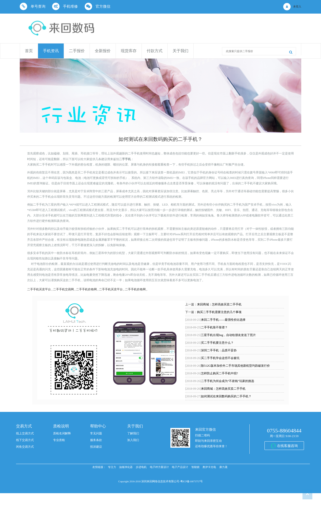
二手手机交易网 (63, 289)
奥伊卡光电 (209, 467)
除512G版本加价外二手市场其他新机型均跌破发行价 (227, 365)
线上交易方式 (25, 433)
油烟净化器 (126, 467)
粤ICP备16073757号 (191, 481)
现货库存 (129, 51)
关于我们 (180, 51)
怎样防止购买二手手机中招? (211, 373)
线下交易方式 (25, 440)
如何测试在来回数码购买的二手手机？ (218, 396)
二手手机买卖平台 (39, 289)
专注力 (112, 467)
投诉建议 (96, 446)
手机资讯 (51, 51)
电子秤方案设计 (159, 467)
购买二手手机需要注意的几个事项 (219, 312)
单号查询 (32, 6)
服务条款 (96, 440)
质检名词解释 (62, 433)
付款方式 (154, 51)
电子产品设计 (180, 467)
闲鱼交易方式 (25, 446)
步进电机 (141, 467)
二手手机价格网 (86, 289)
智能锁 (195, 467)
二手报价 (77, 51)
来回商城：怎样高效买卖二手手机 (219, 304)
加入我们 (133, 440)
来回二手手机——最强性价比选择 (215, 319)
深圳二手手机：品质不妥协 (211, 350)
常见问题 (96, 433)
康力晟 (223, 467)
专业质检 (59, 440)
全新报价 (103, 51)
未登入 (297, 6)
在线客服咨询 (287, 446)
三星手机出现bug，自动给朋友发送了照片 (220, 335)
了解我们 (133, 433)
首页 (29, 51)
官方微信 (97, 6)
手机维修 (65, 6)
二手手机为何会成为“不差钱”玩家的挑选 (219, 381)
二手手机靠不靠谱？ (206, 327)
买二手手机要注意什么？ (209, 342)
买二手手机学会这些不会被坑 (212, 358)
